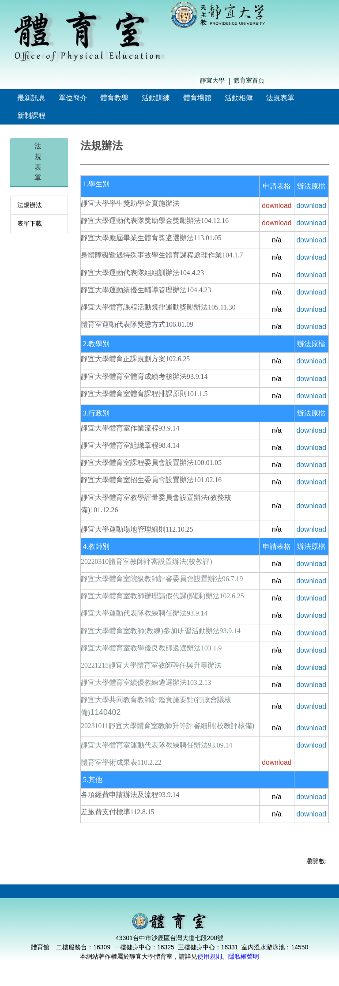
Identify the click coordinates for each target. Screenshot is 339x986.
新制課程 (31, 115)
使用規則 (209, 956)
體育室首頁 (249, 80)
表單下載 (29, 223)
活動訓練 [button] (156, 98)
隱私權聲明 (243, 956)
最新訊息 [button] (31, 98)
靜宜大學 (212, 80)
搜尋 (326, 80)
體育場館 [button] (197, 98)
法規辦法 (29, 204)
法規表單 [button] (280, 98)
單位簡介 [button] (73, 98)
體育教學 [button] (114, 98)
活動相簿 (239, 98)
